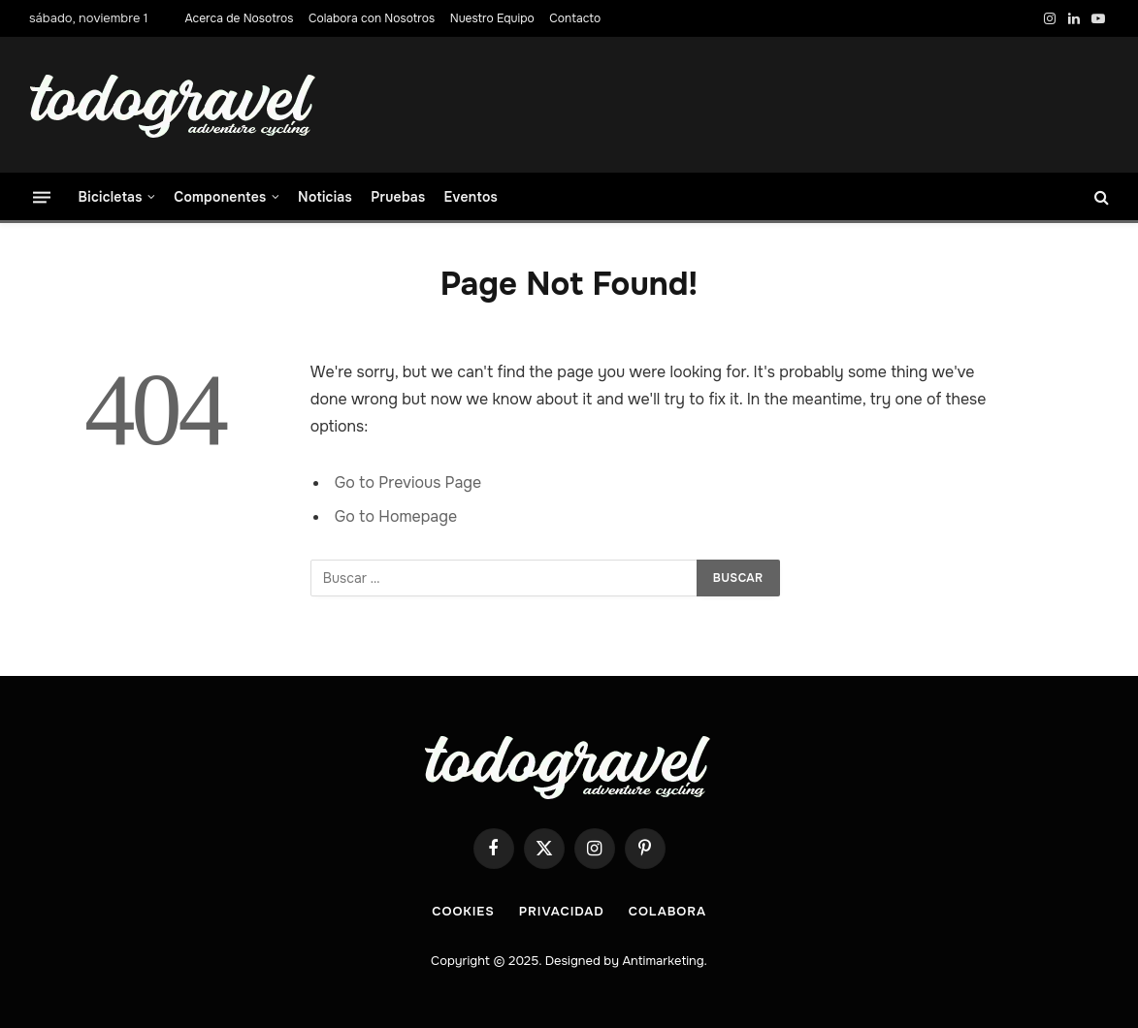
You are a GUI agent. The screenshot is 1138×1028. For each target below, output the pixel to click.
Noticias (325, 197)
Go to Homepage (396, 516)
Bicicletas (111, 197)
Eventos (471, 197)
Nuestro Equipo (492, 18)
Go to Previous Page (408, 482)
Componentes (220, 197)
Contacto (575, 18)
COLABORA (667, 911)
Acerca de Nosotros (238, 18)
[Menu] (41, 196)
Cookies (463, 911)
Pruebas (398, 197)
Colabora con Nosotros (372, 18)
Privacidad (561, 911)
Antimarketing (662, 960)
